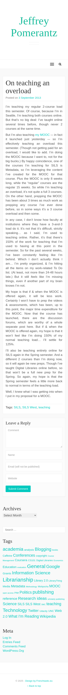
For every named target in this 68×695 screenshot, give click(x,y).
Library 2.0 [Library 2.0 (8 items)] (41, 580)
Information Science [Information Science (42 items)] (31, 572)
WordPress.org (13, 650)
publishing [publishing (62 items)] (43, 592)
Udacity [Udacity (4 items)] (44, 611)
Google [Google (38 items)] (53, 566)
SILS (17, 407)
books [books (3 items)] (55, 550)
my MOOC (42, 135)
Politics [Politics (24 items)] (26, 592)
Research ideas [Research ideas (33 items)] (32, 598)
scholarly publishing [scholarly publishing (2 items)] (56, 599)
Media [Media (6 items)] (6, 586)
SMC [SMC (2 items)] (43, 604)
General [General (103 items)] (36, 566)
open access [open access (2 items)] (8, 593)
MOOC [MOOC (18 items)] (55, 586)
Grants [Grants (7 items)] (7, 573)
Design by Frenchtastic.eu (38, 680)
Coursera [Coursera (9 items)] (21, 560)
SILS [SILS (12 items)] (21, 604)
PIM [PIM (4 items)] (17, 592)
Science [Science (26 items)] (10, 604)
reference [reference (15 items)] (10, 598)
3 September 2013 (30, 97)
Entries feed (11, 642)
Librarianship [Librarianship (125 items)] (18, 580)
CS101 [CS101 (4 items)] (31, 560)
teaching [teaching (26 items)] (53, 604)
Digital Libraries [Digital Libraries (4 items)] (44, 560)
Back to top (34, 686)
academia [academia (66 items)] (13, 549)
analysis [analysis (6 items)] (29, 549)
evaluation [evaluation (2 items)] (21, 567)
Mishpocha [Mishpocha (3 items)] (43, 586)
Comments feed (14, 646)
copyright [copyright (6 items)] (41, 555)
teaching (44, 407)
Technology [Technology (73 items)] (15, 610)
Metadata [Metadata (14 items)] (18, 586)
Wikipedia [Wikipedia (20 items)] (48, 616)
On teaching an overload (28, 87)
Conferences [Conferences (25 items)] (24, 555)
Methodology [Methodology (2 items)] (31, 587)
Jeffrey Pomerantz (34, 27)
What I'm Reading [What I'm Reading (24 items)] (23, 616)
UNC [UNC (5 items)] (51, 611)
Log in (7, 637)
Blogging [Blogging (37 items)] (43, 549)
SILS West (29, 407)
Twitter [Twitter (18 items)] (33, 611)
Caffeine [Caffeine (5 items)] (7, 555)
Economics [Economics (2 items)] (58, 560)
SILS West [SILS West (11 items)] (32, 604)
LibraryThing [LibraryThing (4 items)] (55, 580)
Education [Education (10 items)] (10, 567)
